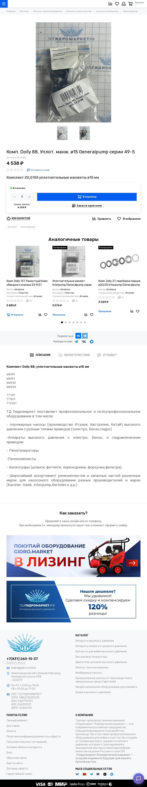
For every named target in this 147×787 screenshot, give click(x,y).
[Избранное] (117, 4)
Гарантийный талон (19, 774)
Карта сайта (15, 763)
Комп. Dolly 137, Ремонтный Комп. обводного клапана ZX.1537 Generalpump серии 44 (27, 283)
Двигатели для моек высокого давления (101, 662)
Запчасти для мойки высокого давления (101, 651)
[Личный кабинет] (123, 4)
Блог (9, 752)
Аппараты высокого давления (94, 640)
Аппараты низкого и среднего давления (101, 646)
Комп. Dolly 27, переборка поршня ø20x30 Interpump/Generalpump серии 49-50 (119, 283)
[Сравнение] (110, 4)
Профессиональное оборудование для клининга (106, 687)
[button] (62, 322)
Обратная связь (17, 758)
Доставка (13, 725)
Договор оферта (17, 768)
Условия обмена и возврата (24, 747)
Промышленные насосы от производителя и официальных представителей (103, 680)
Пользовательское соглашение (27, 742)
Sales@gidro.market (23, 668)
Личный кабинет (17, 720)
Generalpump (27, 226)
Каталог (12, 226)
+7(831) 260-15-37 (22, 659)
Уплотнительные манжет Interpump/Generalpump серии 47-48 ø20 (72, 283)
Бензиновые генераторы (91, 656)
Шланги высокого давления (93, 692)
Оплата (11, 731)
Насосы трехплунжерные (91, 667)
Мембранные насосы (88, 672)
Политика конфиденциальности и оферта (33, 736)
